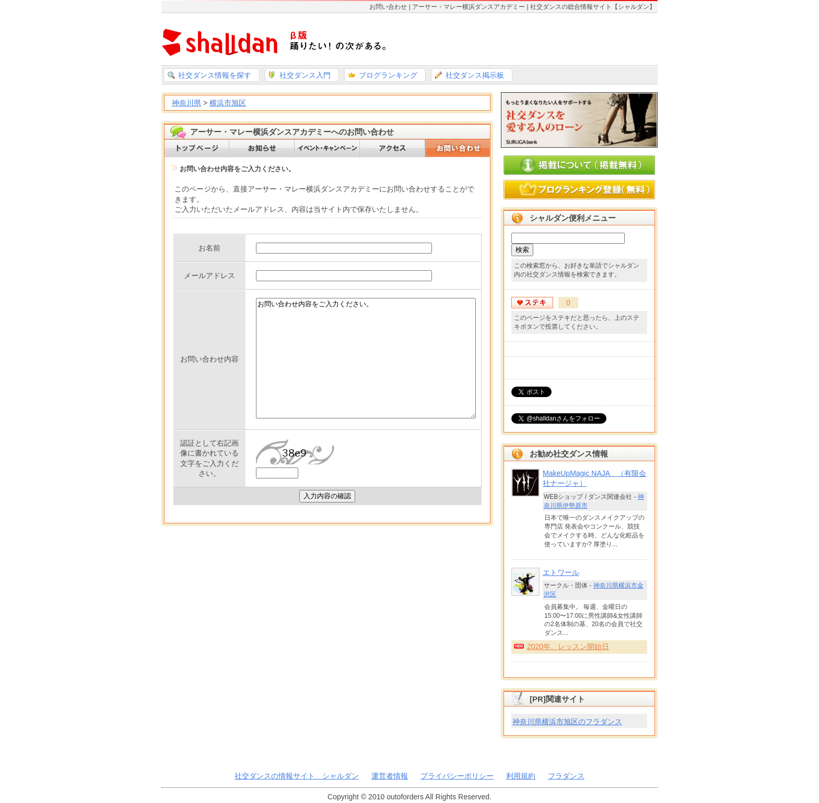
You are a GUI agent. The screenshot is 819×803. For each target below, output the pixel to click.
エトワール (561, 572)
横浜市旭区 (227, 103)
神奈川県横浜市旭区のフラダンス (567, 721)
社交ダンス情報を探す (214, 75)
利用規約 (520, 776)
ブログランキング (388, 75)
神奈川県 (186, 103)
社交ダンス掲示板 (475, 75)
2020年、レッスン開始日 (568, 646)
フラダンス (566, 776)
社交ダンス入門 (305, 75)
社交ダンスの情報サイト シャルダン (297, 776)
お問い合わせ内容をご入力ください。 (353, 379)
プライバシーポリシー (457, 776)
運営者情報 (389, 776)
